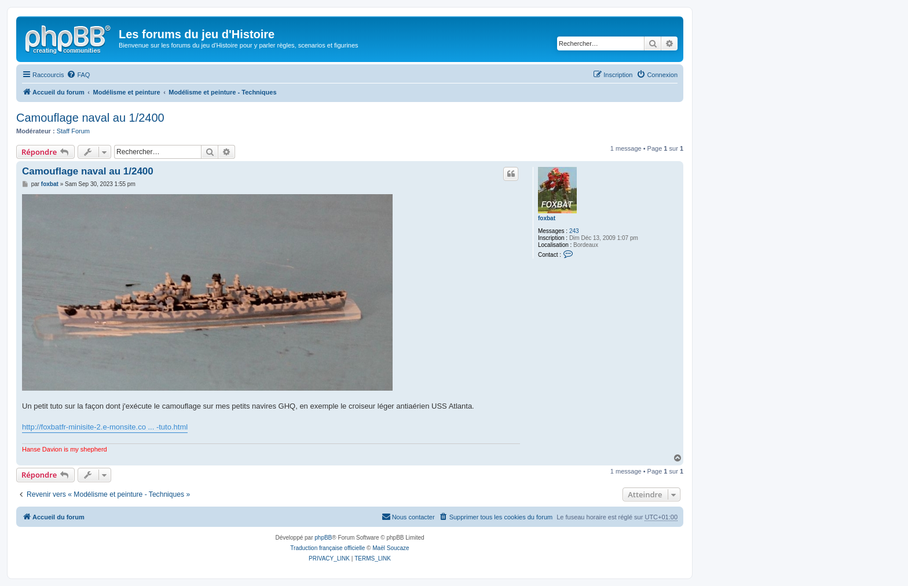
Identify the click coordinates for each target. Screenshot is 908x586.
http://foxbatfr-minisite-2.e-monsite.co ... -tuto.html (105, 427)
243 (574, 231)
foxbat (546, 218)
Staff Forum (73, 131)
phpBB (323, 537)
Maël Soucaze (390, 548)
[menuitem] (78, 75)
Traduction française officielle (327, 548)
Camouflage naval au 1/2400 (90, 117)
